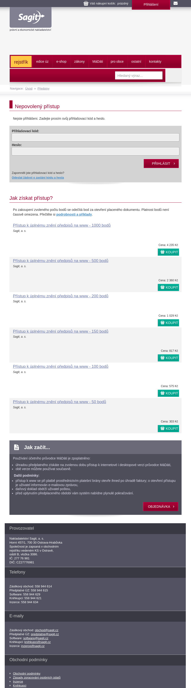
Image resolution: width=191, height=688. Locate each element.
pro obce (117, 61)
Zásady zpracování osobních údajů (37, 677)
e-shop (61, 61)
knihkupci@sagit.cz (38, 642)
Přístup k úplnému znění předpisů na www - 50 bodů (59, 402)
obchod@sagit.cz (46, 630)
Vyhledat (173, 75)
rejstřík (21, 62)
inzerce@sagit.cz (33, 646)
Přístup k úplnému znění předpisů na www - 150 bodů (60, 331)
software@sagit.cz (35, 638)
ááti (97, 61)
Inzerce (18, 681)
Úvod (28, 88)
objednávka (159, 506)
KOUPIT (172, 252)
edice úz (42, 61)
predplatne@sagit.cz (45, 634)
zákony (79, 61)
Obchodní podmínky (26, 673)
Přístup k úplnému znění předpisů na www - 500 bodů (60, 260)
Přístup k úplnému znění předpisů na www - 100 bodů (60, 366)
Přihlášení (151, 4)
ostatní (136, 61)
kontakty (155, 61)
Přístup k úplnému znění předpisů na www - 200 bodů (60, 296)
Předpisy (43, 88)
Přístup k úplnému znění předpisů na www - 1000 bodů (62, 225)
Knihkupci (19, 685)
